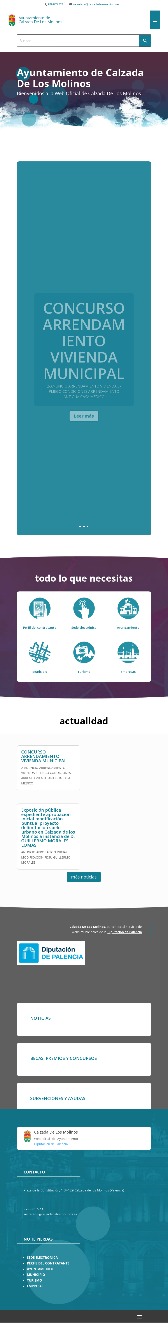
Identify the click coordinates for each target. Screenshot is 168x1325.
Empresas (128, 672)
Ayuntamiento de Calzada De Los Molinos (40, 19)
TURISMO (34, 1280)
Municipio (39, 672)
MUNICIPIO (36, 1274)
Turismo (83, 672)
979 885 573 (55, 4)
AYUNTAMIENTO (40, 1269)
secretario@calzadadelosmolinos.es (96, 4)
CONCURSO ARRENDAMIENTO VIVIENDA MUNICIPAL (43, 753)
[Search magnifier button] (145, 40)
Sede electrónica (83, 627)
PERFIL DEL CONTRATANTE (48, 1263)
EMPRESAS (35, 1286)
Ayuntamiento (128, 627)
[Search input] (78, 40)
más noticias (84, 877)
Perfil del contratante (39, 627)
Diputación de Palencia (124, 932)
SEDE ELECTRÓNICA (42, 1257)
